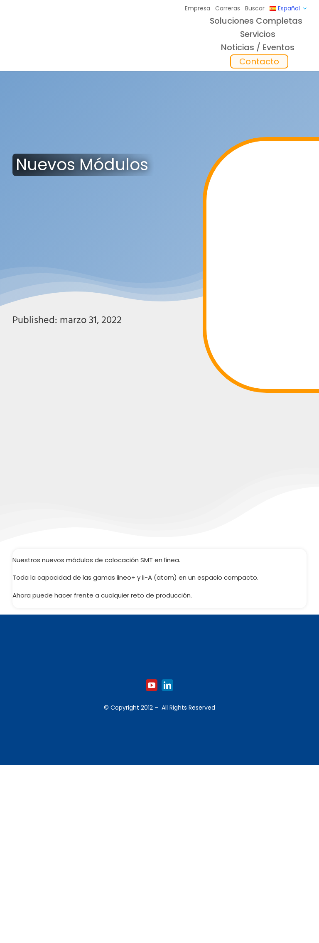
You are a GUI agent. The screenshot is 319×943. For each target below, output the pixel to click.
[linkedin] (167, 685)
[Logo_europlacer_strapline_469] (54, 36)
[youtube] (151, 685)
